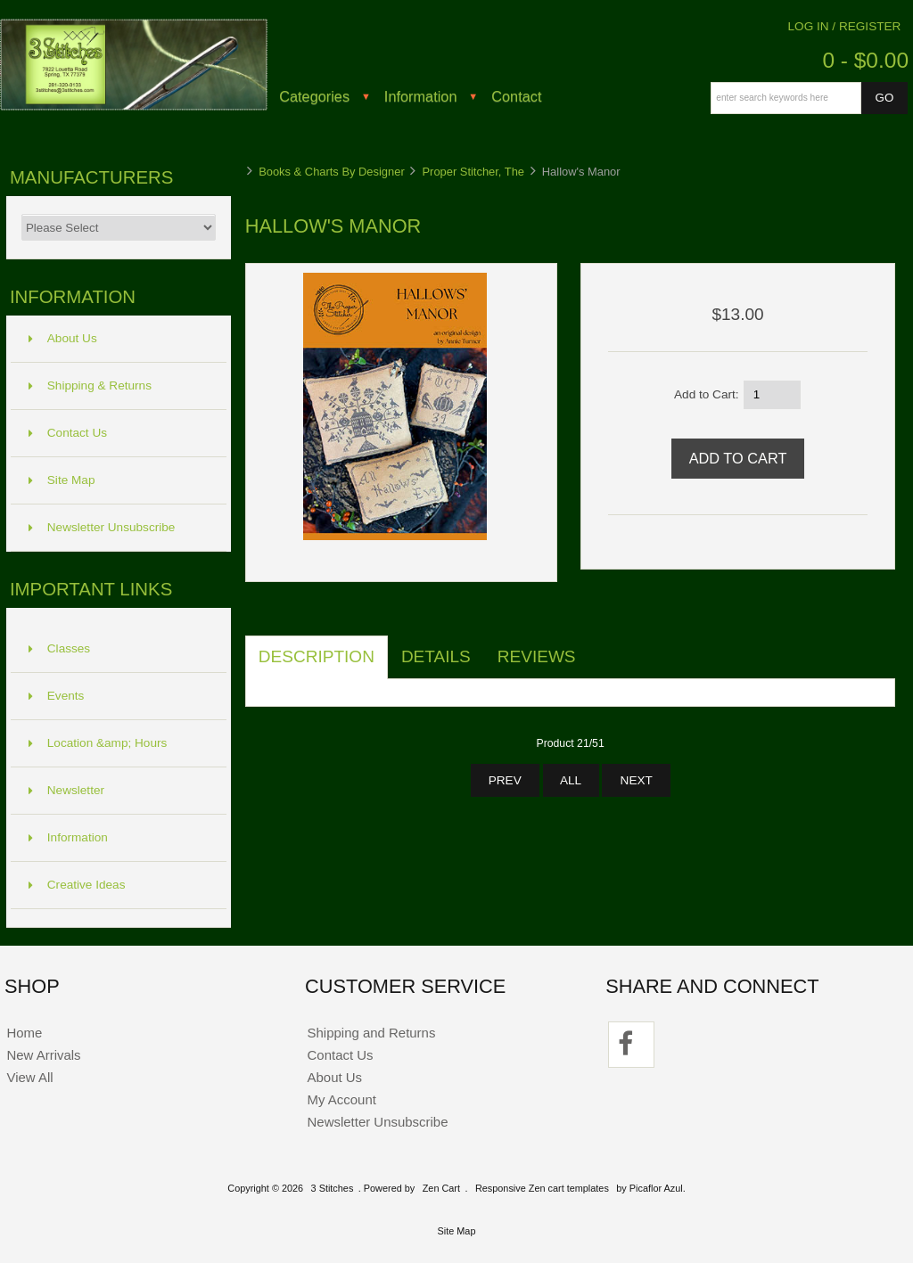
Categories (314, 96)
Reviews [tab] (537, 656)
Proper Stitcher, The (473, 171)
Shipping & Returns (90, 385)
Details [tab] (436, 656)
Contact (516, 96)
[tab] (602, 647)
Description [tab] (316, 656)
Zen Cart (441, 1188)
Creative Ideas (77, 884)
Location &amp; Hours (98, 743)
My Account (342, 1099)
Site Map (62, 480)
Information (420, 96)
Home (24, 1032)
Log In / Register (844, 26)
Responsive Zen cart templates (542, 1188)
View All (29, 1077)
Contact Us (68, 432)
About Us (63, 338)
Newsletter (66, 790)
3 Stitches (332, 1188)
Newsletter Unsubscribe (102, 527)
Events (57, 695)
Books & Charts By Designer (332, 171)
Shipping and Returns (372, 1032)
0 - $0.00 (865, 60)
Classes (59, 648)
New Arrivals (43, 1054)
